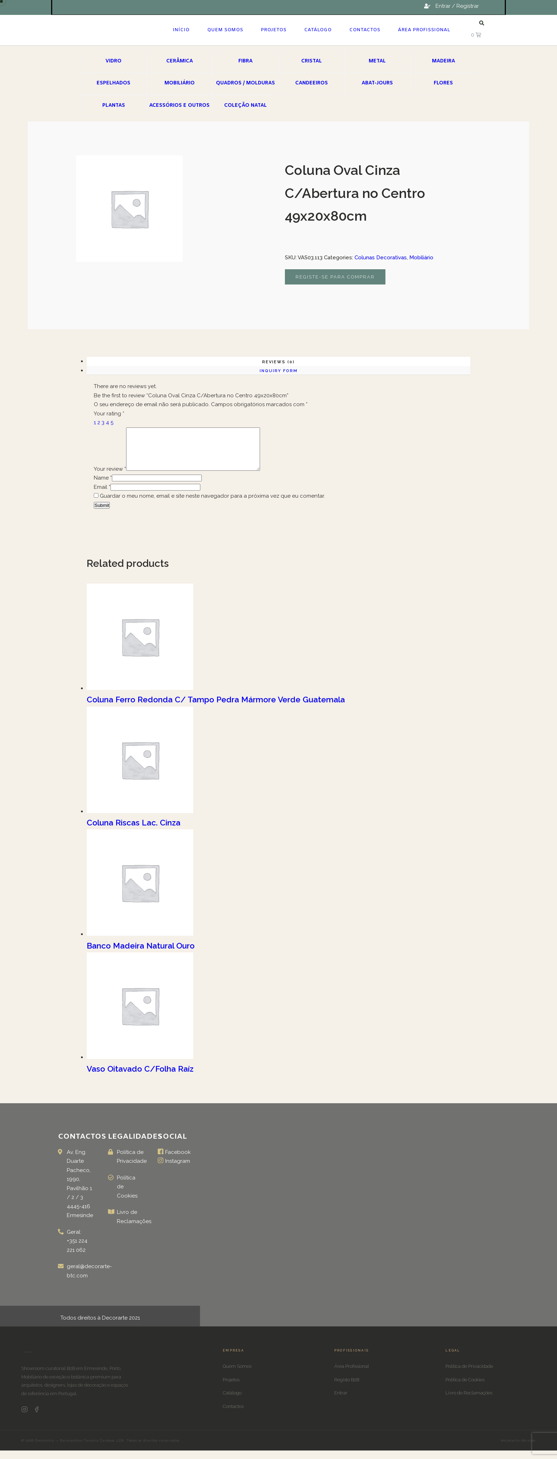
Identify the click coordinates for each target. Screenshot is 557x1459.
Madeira (443, 61)
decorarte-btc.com (518, 1449)
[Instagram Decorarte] (24, 1419)
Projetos (273, 30)
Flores (443, 83)
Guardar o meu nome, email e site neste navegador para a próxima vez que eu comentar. (212, 504)
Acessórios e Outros (179, 105)
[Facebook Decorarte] (36, 1419)
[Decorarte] (28, 1363)
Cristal (311, 61)
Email (102, 495)
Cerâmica (179, 61)
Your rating (109, 413)
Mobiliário (179, 83)
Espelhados (113, 83)
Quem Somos (225, 30)
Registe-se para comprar (335, 277)
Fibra (245, 61)
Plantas (113, 105)
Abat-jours (377, 83)
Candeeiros (311, 83)
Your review (110, 477)
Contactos (364, 30)
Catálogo (317, 30)
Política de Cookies (465, 1388)
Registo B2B (346, 1388)
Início (181, 30)
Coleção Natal (245, 105)
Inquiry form (279, 371)
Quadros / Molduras (245, 83)
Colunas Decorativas (381, 257)
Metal (377, 61)
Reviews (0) (278, 361)
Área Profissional (424, 30)
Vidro (113, 61)
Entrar (340, 1401)
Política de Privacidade (469, 1374)
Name (103, 486)
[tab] (278, 361)
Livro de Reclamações (468, 1401)
